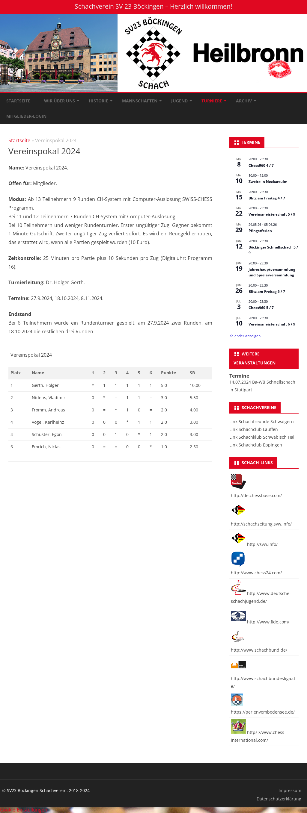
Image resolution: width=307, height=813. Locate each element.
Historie (98, 101)
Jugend (179, 101)
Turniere (211, 101)
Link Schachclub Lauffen (253, 429)
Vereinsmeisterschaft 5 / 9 (272, 214)
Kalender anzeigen (245, 335)
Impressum (290, 790)
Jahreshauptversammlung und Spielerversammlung (272, 272)
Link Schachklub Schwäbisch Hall (262, 437)
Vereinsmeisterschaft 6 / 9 (272, 324)
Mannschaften (139, 101)
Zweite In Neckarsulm (268, 181)
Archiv (244, 101)
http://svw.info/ (254, 544)
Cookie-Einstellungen (23, 809)
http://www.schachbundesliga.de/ (263, 678)
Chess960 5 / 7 (261, 307)
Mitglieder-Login (26, 116)
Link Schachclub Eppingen (255, 445)
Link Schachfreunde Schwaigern (261, 421)
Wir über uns (59, 101)
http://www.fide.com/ (260, 622)
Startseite (18, 101)
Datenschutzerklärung (279, 799)
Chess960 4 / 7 (261, 165)
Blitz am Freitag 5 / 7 (267, 291)
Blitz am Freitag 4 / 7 (267, 198)
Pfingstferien (260, 230)
